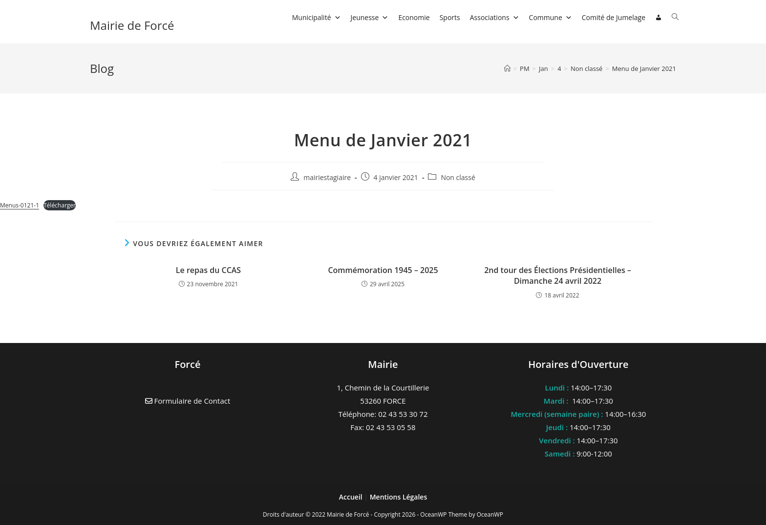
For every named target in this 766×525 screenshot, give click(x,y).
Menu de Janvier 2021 (644, 68)
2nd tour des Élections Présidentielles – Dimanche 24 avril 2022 (557, 275)
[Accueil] (507, 68)
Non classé (458, 177)
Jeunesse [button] (370, 17)
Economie (413, 17)
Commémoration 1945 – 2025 (383, 270)
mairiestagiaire (327, 177)
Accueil (351, 497)
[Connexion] (658, 17)
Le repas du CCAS (208, 270)
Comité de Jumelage (613, 17)
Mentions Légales (398, 497)
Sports (450, 17)
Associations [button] (494, 17)
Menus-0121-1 (19, 205)
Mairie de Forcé (132, 25)
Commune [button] (550, 17)
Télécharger (59, 205)
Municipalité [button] (316, 17)
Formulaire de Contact (188, 401)
